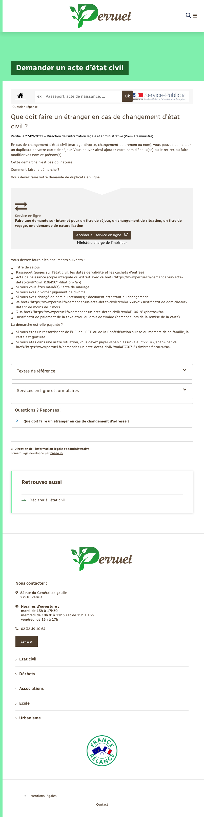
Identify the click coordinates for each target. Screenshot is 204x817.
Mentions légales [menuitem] (43, 796)
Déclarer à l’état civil (43, 500)
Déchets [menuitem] (25, 673)
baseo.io (56, 453)
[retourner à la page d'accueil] (101, 15)
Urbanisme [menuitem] (28, 718)
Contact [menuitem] (102, 804)
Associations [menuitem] (29, 688)
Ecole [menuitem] (22, 703)
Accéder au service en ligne (102, 235)
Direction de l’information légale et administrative (51, 449)
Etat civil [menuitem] (25, 659)
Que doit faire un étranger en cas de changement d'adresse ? (76, 421)
